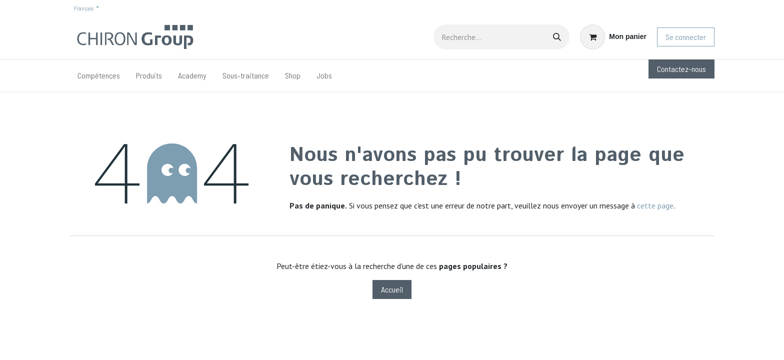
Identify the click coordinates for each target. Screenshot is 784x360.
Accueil (392, 289)
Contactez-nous (681, 69)
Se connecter (686, 37)
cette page (655, 205)
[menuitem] (99, 76)
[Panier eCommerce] (613, 37)
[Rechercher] (557, 37)
